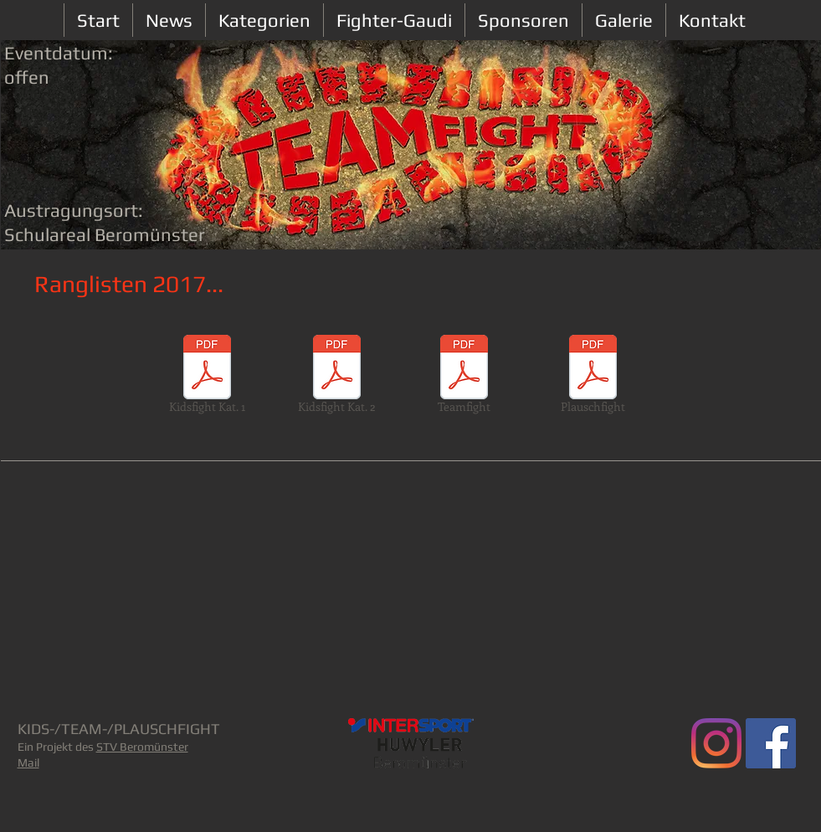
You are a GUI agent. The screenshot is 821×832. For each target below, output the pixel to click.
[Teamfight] (464, 377)
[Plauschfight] (593, 377)
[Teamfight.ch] (716, 743)
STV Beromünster (142, 746)
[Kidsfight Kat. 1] (207, 377)
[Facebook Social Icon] (771, 743)
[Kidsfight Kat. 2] (337, 377)
